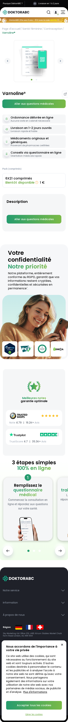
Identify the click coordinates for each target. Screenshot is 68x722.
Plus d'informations (35, 692)
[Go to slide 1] (31, 79)
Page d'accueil (11, 29)
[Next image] (60, 61)
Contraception (53, 29)
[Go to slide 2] (36, 79)
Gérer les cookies (34, 714)
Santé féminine (32, 29)
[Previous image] (7, 61)
